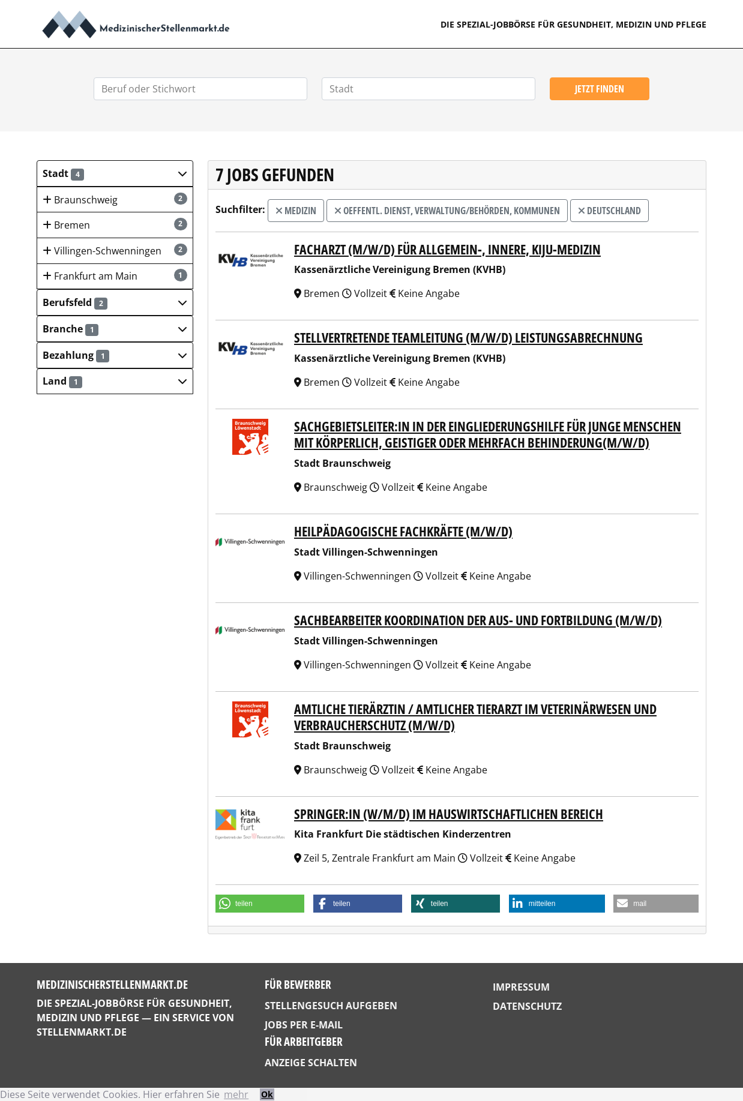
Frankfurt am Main (115, 276)
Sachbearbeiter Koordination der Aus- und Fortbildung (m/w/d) (478, 620)
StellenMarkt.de (82, 1032)
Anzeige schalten (311, 1062)
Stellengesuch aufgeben (331, 1005)
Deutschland (609, 210)
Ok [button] (267, 1094)
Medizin (295, 210)
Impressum (521, 987)
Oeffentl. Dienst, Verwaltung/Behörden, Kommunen (447, 210)
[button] (115, 173)
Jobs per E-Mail (304, 1024)
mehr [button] (236, 1094)
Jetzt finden (599, 88)
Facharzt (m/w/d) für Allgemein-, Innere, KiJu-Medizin (447, 249)
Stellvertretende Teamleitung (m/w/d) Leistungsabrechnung (468, 337)
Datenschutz (527, 1006)
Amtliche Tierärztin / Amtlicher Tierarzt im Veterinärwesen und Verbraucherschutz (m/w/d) (475, 717)
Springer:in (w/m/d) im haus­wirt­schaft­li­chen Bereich (448, 814)
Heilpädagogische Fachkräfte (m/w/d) (403, 531)
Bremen (115, 225)
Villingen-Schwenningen (115, 250)
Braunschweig (115, 199)
